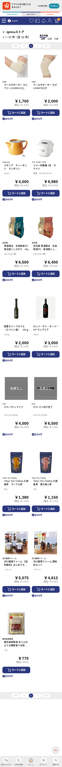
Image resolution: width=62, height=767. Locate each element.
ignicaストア (15, 32)
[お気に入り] (31, 20)
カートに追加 (18, 112)
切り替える (54, 6)
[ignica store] (14, 20)
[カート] (56, 20)
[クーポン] (37, 20)
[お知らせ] (43, 20)
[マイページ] (49, 20)
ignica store (31, 14)
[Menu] (4, 21)
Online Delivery (12, 14)
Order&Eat (49, 14)
